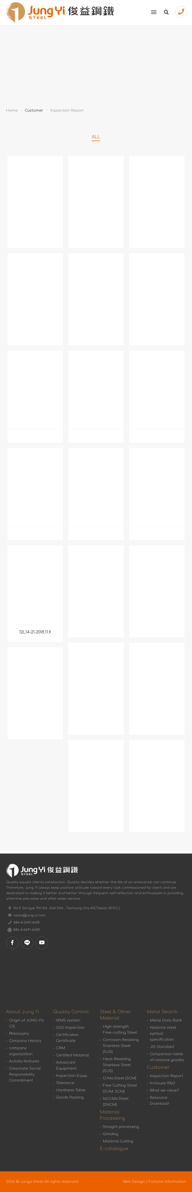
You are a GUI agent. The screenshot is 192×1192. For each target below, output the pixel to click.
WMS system (68, 1020)
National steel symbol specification (163, 1034)
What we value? (164, 1090)
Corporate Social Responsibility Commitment (25, 1074)
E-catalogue (114, 1148)
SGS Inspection (70, 1028)
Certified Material (72, 1055)
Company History (25, 1041)
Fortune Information (167, 1182)
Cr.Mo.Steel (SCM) (119, 1078)
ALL (96, 137)
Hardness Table (71, 1090)
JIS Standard (162, 1047)
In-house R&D (162, 1083)
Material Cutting (118, 1141)
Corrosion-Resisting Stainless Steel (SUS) (121, 1046)
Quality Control (71, 1011)
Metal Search (162, 1011)
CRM (60, 1048)
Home (12, 110)
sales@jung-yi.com (29, 915)
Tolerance (65, 1083)
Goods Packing (70, 1097)
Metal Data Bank (166, 1020)
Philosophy (19, 1034)
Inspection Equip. (72, 1076)
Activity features (24, 1061)
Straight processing (121, 1127)
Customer (34, 110)
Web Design (134, 1182)
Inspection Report (166, 1076)
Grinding (110, 1134)
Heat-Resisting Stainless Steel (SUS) (117, 1065)
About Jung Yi (22, 1011)
